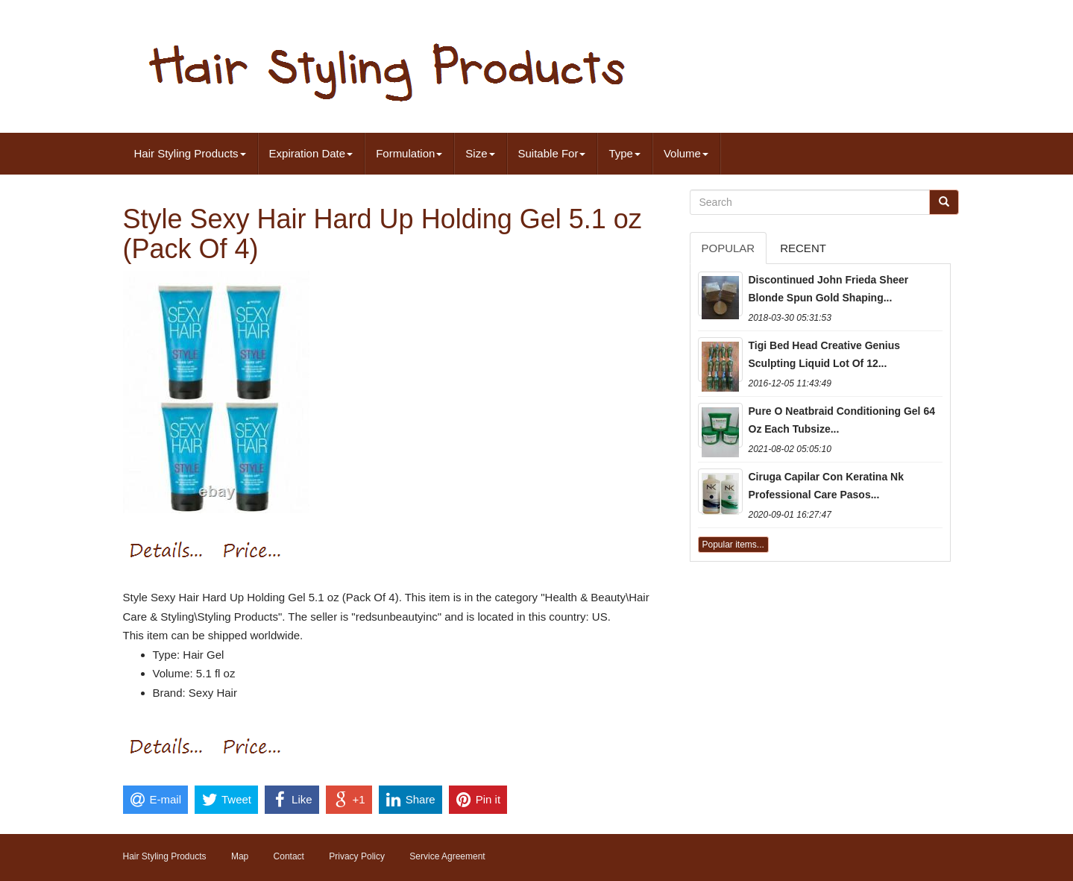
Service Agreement (447, 856)
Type (624, 153)
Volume (686, 153)
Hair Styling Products (190, 153)
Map (239, 856)
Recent (803, 248)
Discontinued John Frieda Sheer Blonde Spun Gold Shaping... (829, 289)
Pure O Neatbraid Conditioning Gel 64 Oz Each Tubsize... (842, 420)
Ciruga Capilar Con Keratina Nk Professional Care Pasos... (826, 486)
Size (479, 153)
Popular (728, 248)
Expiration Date (311, 153)
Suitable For (552, 153)
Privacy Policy (357, 856)
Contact (289, 856)
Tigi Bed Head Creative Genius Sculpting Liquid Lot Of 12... (825, 354)
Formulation (409, 153)
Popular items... (733, 544)
